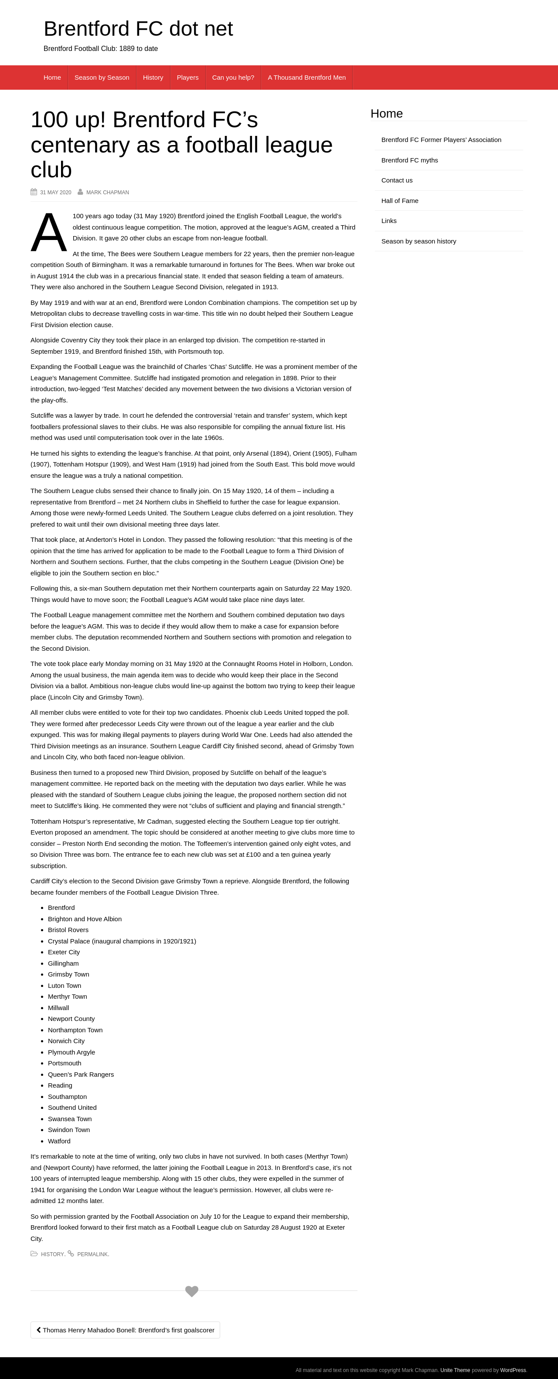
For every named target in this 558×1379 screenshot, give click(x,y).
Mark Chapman (107, 192)
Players (188, 77)
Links (389, 220)
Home (52, 77)
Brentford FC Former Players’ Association (441, 139)
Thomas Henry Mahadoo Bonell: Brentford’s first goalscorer (125, 1330)
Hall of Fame (399, 200)
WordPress (513, 1370)
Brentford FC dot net (138, 28)
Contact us (397, 180)
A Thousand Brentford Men (307, 77)
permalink (93, 1254)
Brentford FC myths (409, 160)
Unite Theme (455, 1370)
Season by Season (102, 77)
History (153, 77)
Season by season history (418, 241)
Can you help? (233, 77)
